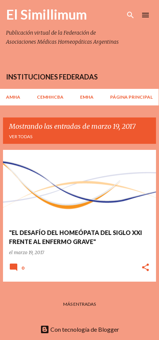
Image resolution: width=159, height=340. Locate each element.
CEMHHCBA (50, 97)
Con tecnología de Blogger (79, 329)
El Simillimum (46, 14)
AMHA (13, 97)
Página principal (131, 97)
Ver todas (20, 136)
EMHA (87, 97)
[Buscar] (130, 15)
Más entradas (79, 304)
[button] (145, 268)
